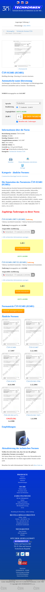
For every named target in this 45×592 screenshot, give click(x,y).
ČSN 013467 (33, 333)
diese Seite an (38, 465)
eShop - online (22, 517)
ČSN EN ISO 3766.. (33, 367)
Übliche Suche (22, 489)
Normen (22, 476)
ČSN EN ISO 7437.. (33, 401)
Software (22, 480)
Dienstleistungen (22, 482)
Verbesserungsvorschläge (22, 572)
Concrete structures (22, 176)
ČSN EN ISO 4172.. (11, 401)
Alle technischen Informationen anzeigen (15, 237)
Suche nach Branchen (22, 492)
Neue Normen (22, 531)
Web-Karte (22, 568)
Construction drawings (9, 176)
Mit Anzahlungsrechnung (22, 503)
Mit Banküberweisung (22, 505)
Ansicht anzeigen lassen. (13, 311)
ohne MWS (26, 26)
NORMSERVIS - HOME (22, 570)
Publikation (22, 478)
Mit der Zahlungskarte (22, 498)
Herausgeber (11, 31)
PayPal (22, 500)
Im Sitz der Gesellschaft (22, 524)
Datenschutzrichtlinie (22, 576)
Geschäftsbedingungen (22, 574)
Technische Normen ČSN (24, 31)
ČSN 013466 (11, 333)
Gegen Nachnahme (23, 502)
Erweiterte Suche (22, 491)
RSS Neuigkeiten (22, 533)
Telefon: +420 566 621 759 (22, 519)
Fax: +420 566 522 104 (22, 521)
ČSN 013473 (11, 367)
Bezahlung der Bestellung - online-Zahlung (22, 511)
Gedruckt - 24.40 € (26, 107)
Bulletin (22, 535)
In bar (22, 507)
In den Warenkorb (32, 116)
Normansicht (22, 69)
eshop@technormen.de (22, 523)
